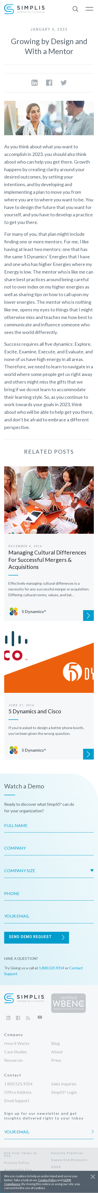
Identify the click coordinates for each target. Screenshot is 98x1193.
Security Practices (67, 1153)
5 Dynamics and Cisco (34, 711)
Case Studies (15, 1051)
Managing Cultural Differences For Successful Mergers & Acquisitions (47, 559)
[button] (75, 9)
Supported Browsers (69, 1159)
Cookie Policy (47, 1180)
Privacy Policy (17, 1162)
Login (64, 1092)
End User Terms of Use (20, 1154)
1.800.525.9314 (51, 968)
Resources (13, 1060)
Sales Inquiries (64, 1083)
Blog (55, 1043)
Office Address (18, 1092)
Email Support (16, 1100)
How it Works (17, 1043)
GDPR (56, 1167)
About (57, 1051)
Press (56, 1060)
